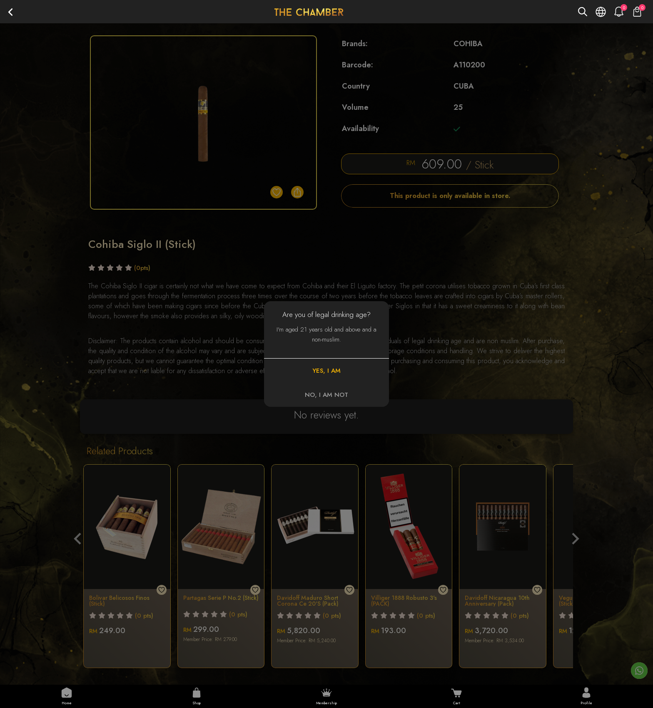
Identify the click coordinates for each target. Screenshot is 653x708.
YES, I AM (326, 370)
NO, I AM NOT (326, 394)
